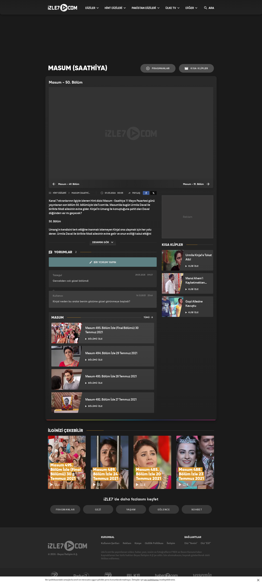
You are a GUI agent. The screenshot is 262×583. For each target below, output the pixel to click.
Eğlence (164, 509)
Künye (138, 543)
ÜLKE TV (172, 8)
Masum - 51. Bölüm (196, 184)
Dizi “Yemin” (190, 543)
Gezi (98, 509)
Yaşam (131, 509)
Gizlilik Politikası (154, 543)
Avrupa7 (108, 575)
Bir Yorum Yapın (103, 262)
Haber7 (166, 575)
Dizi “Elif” (206, 543)
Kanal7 (54, 575)
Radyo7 (81, 575)
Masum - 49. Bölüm (66, 184)
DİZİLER (92, 8)
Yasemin (202, 575)
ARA (209, 8)
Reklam (127, 543)
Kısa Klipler (196, 68)
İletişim (171, 543)
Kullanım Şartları (110, 543)
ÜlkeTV (133, 575)
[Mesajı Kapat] (258, 580)
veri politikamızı (151, 579)
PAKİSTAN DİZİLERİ (145, 8)
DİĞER (191, 8)
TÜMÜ (148, 317)
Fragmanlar (158, 68)
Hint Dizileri (59, 193)
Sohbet (196, 509)
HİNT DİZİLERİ (115, 8)
